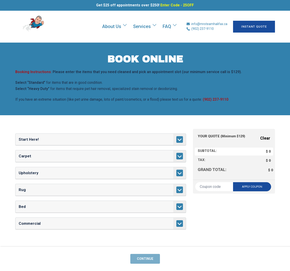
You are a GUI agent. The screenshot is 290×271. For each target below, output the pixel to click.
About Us (111, 26)
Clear (265, 138)
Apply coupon (252, 186)
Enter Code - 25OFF (177, 5)
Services (142, 26)
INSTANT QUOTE (254, 26)
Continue (145, 259)
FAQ (167, 26)
